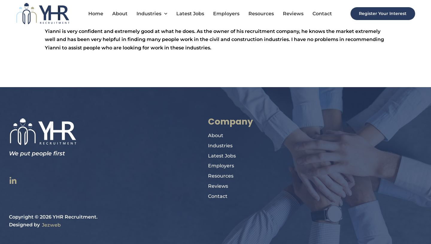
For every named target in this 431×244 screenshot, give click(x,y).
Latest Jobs (187, 13)
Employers (223, 13)
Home (93, 13)
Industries (149, 14)
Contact (319, 13)
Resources (258, 13)
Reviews (290, 13)
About (117, 13)
